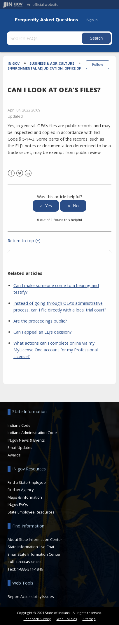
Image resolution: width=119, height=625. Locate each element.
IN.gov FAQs (18, 504)
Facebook (11, 173)
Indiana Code (19, 425)
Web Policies (67, 619)
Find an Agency (21, 489)
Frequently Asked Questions (46, 19)
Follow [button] (97, 64)
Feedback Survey (37, 619)
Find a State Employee (27, 482)
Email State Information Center (34, 554)
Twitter (19, 173)
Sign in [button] (91, 19)
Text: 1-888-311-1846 (25, 569)
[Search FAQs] (45, 38)
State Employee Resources (31, 512)
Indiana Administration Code (32, 432)
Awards (14, 455)
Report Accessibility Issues (31, 596)
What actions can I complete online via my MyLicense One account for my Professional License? (55, 349)
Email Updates (20, 447)
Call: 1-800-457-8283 (24, 562)
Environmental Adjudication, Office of (44, 68)
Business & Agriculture (51, 63)
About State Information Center (35, 539)
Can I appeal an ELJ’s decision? (42, 332)
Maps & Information (25, 497)
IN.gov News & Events (26, 440)
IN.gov (14, 63)
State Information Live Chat (31, 546)
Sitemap (89, 619)
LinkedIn (28, 173)
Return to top (24, 240)
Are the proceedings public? (40, 321)
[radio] (46, 206)
